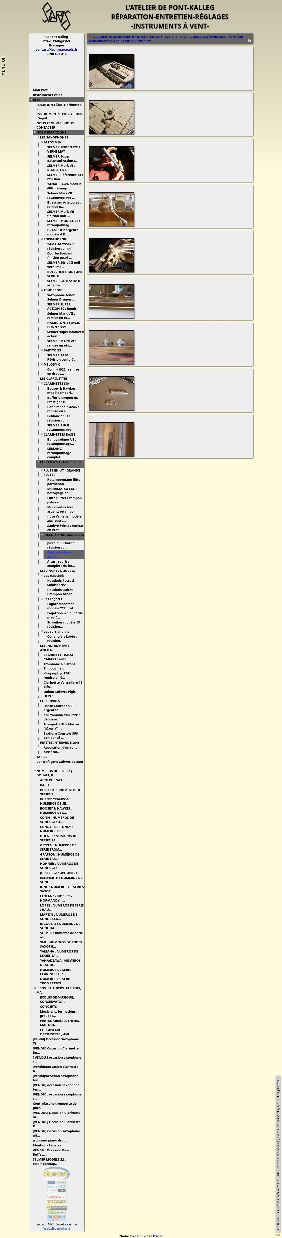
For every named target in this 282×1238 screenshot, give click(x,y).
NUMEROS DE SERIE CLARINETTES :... (55, 972)
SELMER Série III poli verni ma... (63, 264)
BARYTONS (54, 350)
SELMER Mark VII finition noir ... (60, 213)
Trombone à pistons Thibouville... (59, 666)
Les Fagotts (55, 599)
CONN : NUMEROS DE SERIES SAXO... (57, 819)
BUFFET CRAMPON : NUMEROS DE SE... (56, 801)
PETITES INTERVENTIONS (61, 742)
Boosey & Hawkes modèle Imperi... (62, 390)
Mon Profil (41, 90)
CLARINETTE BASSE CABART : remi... (59, 657)
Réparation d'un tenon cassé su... (62, 749)
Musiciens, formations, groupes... (58, 1013)
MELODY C (53, 364)
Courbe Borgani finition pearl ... (61, 255)
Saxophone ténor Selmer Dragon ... (62, 297)
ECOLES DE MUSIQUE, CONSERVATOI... (57, 999)
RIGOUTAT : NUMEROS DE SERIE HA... (60, 926)
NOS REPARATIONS (53, 132)
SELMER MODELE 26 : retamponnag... (63, 223)
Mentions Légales (49, 1145)
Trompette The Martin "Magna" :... (61, 726)
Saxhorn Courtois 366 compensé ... (61, 735)
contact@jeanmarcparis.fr (56, 49)
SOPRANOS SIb (57, 239)
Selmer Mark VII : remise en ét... (61, 315)
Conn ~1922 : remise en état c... (63, 371)
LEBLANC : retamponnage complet (59, 452)
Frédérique (138, 1236)
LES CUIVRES (51, 701)
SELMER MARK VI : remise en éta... (61, 343)
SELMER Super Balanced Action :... (64, 158)
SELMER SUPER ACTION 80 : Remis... (65, 306)
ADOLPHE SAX (53, 780)
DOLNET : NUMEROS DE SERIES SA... (58, 838)
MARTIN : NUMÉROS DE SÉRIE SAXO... (58, 916)
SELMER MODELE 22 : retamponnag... (49, 1161)
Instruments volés (47, 95)
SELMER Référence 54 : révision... (65, 177)
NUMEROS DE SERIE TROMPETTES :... (55, 981)
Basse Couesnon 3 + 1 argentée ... (61, 708)
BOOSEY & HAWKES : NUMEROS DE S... (56, 810)
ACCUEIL (41, 100)
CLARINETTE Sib (58, 383)
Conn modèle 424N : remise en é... (63, 409)
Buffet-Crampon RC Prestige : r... (62, 399)
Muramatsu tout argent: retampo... (63, 509)
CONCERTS (50, 1006)
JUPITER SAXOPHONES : (60, 873)
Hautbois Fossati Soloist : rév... (60, 582)
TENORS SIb (55, 290)
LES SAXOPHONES (56, 137)
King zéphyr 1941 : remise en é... (58, 675)
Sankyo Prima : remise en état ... (65, 527)
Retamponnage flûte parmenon (64, 481)
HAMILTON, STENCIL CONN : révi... (63, 324)
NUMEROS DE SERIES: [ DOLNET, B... (54, 773)
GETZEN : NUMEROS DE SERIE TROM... (58, 847)
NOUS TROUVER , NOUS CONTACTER (55, 125)
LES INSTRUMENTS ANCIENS (55, 647)
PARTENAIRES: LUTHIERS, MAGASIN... (60, 1022)
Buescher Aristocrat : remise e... (64, 204)
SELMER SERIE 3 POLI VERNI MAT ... (64, 149)
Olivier (158, 1236)
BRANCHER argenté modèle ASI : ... (63, 232)
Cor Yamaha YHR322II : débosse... (62, 717)
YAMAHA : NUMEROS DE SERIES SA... (59, 953)
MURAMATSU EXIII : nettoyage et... (63, 491)
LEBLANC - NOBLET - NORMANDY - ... (56, 898)
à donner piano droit (51, 1140)
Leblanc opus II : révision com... (60, 418)
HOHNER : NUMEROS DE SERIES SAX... (59, 865)
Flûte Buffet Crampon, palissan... (65, 500)
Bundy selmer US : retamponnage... (62, 441)
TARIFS (44, 757)
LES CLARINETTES (55, 378)
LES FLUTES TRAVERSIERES (60, 464)
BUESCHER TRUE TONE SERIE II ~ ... (65, 274)
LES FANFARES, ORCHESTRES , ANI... (57, 1032)
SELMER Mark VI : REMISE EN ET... (61, 167)
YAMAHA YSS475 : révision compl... (62, 246)
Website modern (56, 1228)
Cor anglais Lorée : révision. (62, 638)
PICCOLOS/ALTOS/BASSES (64, 536)
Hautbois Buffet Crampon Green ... (63, 592)
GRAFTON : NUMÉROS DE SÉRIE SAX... (60, 856)
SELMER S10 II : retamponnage (61, 427)
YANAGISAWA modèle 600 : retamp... (64, 186)
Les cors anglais (58, 631)
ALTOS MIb (54, 142)
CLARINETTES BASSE (61, 434)
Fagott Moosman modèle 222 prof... (63, 606)
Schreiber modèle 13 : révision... (64, 624)
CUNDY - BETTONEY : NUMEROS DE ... (56, 829)
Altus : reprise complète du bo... (62, 563)
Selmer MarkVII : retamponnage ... (62, 195)
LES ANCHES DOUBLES (59, 571)
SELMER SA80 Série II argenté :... (64, 283)
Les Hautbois (56, 575)
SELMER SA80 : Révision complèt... (64, 357)
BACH (46, 785)
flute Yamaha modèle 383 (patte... (64, 518)
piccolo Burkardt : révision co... (61, 545)
